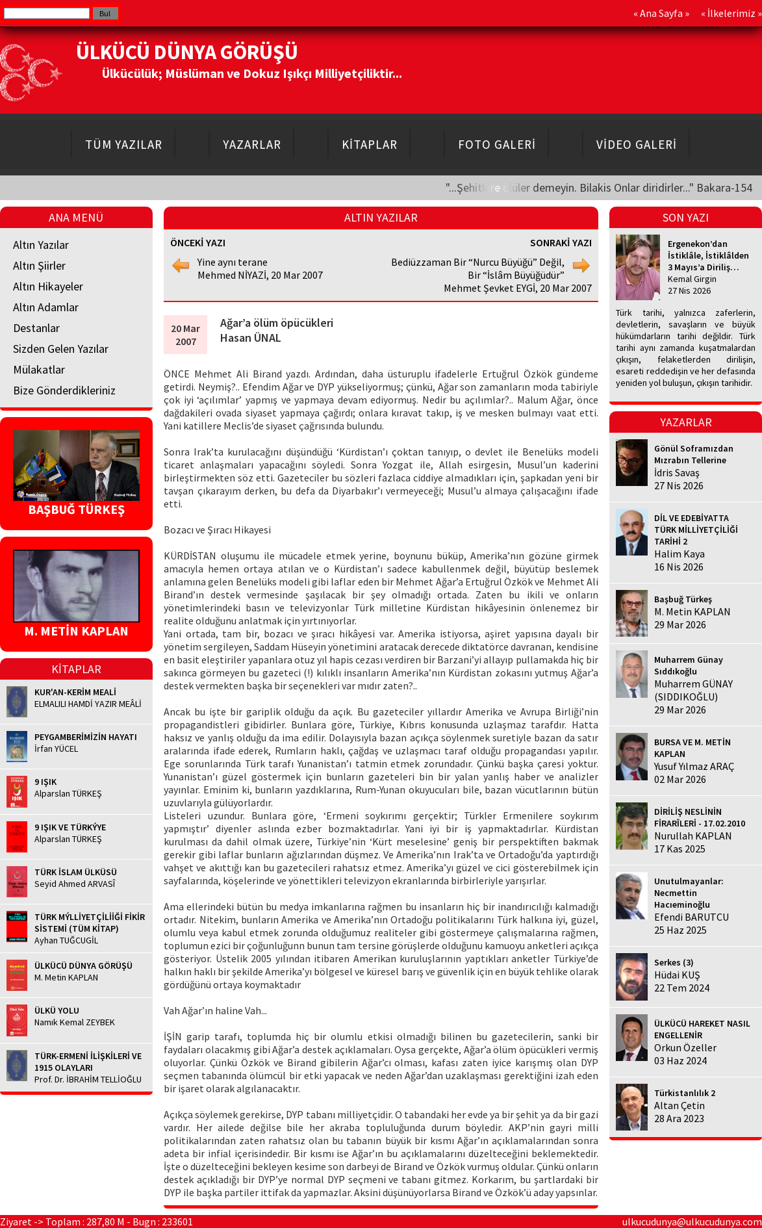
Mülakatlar (39, 369)
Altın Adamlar (46, 307)
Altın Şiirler (39, 265)
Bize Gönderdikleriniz (64, 390)
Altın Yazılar (41, 244)
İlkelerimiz (731, 12)
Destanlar (36, 327)
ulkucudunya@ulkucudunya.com (692, 1221)
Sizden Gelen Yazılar (60, 348)
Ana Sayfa (661, 12)
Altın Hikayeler (48, 286)
